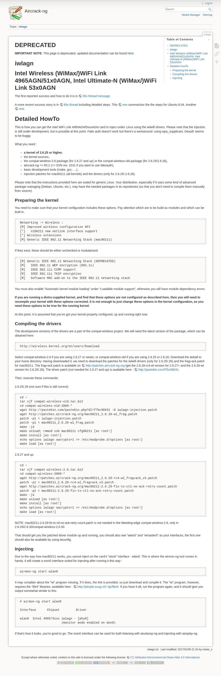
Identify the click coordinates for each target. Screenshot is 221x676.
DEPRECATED (179, 45)
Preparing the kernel (184, 70)
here (131, 53)
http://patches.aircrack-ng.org (105, 365)
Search (210, 9)
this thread (71, 104)
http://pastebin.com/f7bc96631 (158, 369)
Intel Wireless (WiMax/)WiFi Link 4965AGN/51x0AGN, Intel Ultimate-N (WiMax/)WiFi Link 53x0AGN (189, 58)
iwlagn (23, 26)
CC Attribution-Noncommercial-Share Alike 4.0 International (165, 657)
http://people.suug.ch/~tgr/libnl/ (97, 586)
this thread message (96, 96)
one (124, 104)
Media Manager (191, 14)
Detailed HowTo (179, 66)
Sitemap (207, 14)
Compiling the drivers (184, 74)
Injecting (177, 78)
